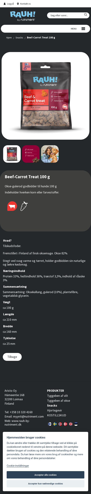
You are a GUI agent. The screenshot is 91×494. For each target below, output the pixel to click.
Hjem (9, 37)
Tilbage (12, 357)
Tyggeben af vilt (57, 396)
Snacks (19, 37)
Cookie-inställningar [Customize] (18, 465)
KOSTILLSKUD (56, 415)
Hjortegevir (54, 410)
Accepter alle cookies (45, 475)
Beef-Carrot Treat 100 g (41, 37)
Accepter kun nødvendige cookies (45, 483)
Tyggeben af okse (58, 401)
